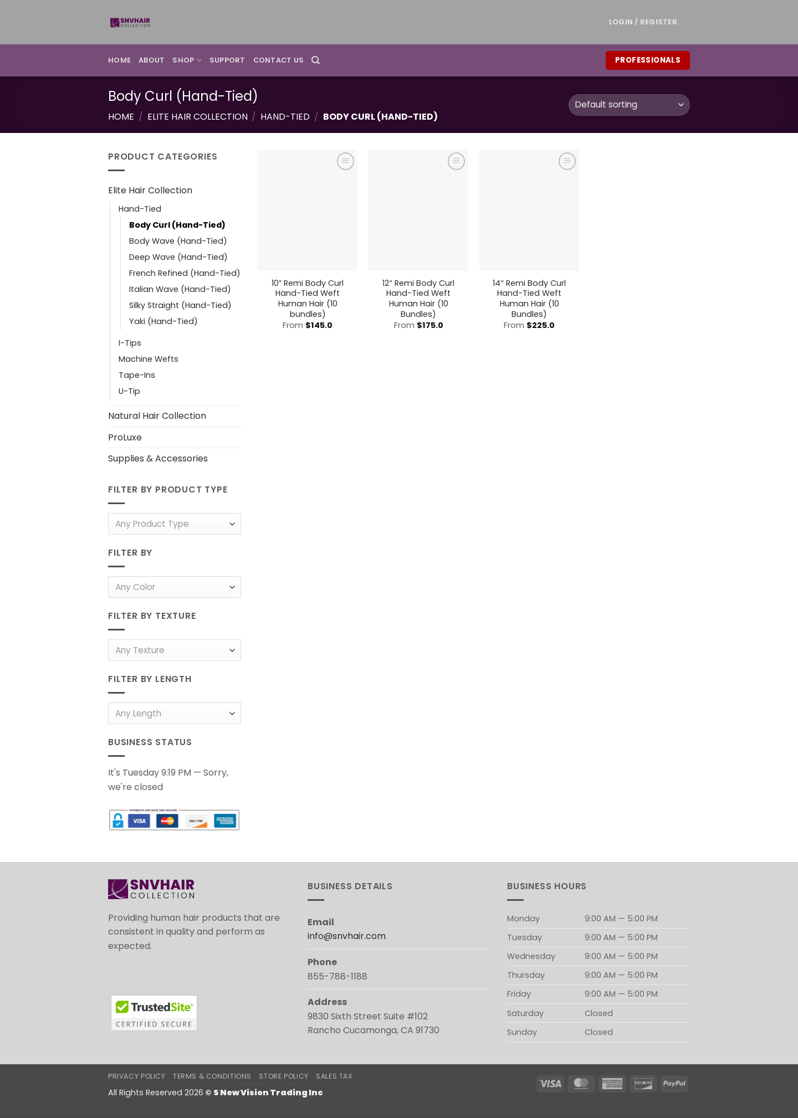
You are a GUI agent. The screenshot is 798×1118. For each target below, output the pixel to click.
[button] (643, 22)
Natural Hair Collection (157, 416)
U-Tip (129, 391)
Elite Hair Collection (197, 116)
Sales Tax (334, 1076)
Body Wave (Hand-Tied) (178, 241)
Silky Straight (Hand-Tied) (180, 305)
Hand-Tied (285, 116)
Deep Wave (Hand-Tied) (178, 257)
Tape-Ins (137, 375)
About (152, 60)
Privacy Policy (137, 1076)
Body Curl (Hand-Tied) (177, 224)
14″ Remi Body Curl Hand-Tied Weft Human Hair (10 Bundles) (529, 299)
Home (119, 60)
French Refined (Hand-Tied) (185, 273)
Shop (186, 60)
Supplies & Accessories (158, 459)
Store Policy (283, 1076)
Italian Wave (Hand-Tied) (180, 289)
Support (227, 60)
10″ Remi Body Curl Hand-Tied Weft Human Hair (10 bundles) (308, 299)
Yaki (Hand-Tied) (163, 321)
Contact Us (278, 60)
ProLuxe (125, 437)
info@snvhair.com (347, 936)
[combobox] (174, 524)
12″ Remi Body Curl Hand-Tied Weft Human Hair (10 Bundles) (418, 299)
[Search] (315, 60)
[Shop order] (629, 105)
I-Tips (130, 342)
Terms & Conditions (212, 1076)
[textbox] (172, 525)
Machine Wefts (148, 359)
